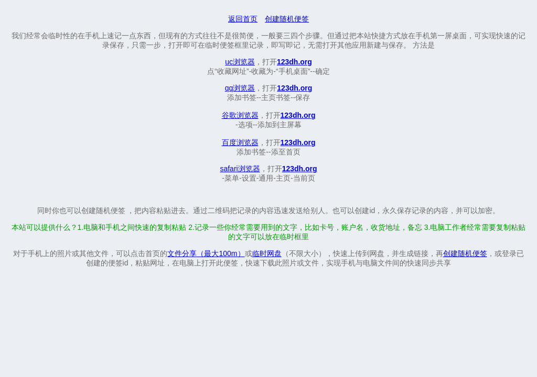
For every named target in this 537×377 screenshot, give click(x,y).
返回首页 (242, 19)
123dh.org (294, 62)
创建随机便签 (287, 19)
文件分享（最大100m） (205, 253)
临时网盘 (267, 253)
